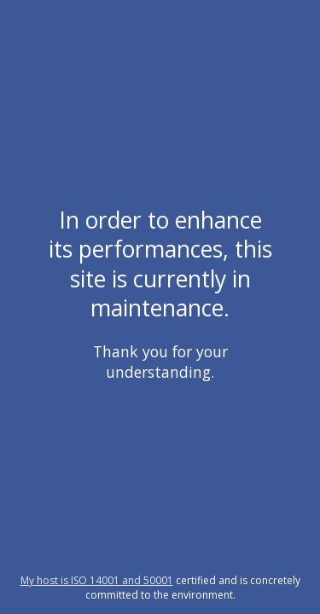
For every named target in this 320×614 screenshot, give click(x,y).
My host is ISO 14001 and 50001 (96, 580)
